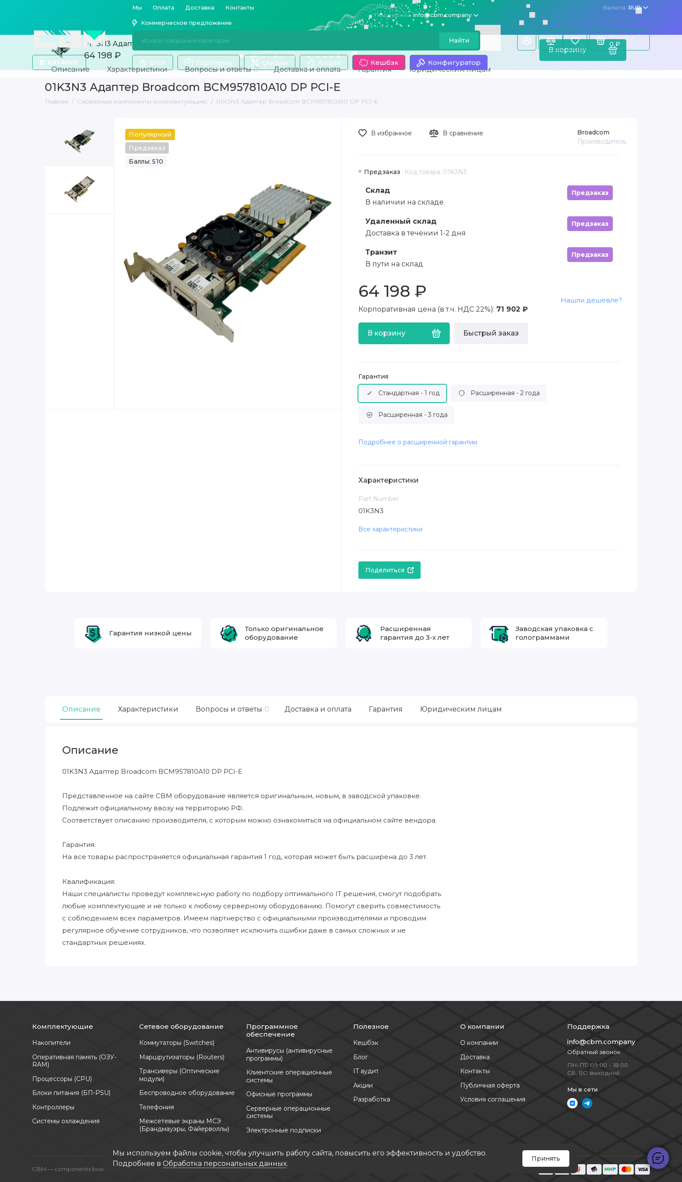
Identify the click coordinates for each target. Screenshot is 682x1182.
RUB (625, 7)
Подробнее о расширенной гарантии (417, 442)
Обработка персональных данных (225, 1163)
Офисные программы (279, 1094)
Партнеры (208, 62)
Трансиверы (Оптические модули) (179, 1075)
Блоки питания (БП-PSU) (71, 1093)
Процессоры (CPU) (62, 1079)
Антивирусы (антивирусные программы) (289, 1054)
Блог (152, 62)
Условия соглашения (492, 1099)
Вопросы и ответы (231, 709)
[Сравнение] (550, 40)
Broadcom (593, 132)
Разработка (371, 1099)
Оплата (163, 7)
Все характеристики (390, 529)
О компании (479, 1043)
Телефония (156, 1107)
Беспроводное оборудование (187, 1093)
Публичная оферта (490, 1085)
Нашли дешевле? (591, 300)
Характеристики (148, 709)
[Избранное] (575, 40)
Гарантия (373, 376)
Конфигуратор (449, 62)
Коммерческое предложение (182, 22)
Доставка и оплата (317, 709)
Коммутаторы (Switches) (176, 1043)
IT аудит (366, 1071)
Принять (546, 1158)
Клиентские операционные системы (289, 1076)
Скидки (269, 62)
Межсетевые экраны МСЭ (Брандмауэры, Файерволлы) (184, 1125)
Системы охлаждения (66, 1121)
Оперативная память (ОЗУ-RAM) (74, 1061)
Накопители (51, 1043)
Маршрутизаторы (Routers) (181, 1057)
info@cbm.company (426, 15)
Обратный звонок (593, 1051)
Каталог (59, 62)
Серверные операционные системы (288, 1112)
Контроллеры (53, 1107)
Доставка (199, 7)
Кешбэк (378, 62)
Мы (137, 7)
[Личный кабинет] (526, 40)
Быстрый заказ (491, 333)
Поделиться (389, 570)
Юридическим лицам (461, 709)
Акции (324, 62)
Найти (459, 40)
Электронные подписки (283, 1130)
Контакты (239, 7)
